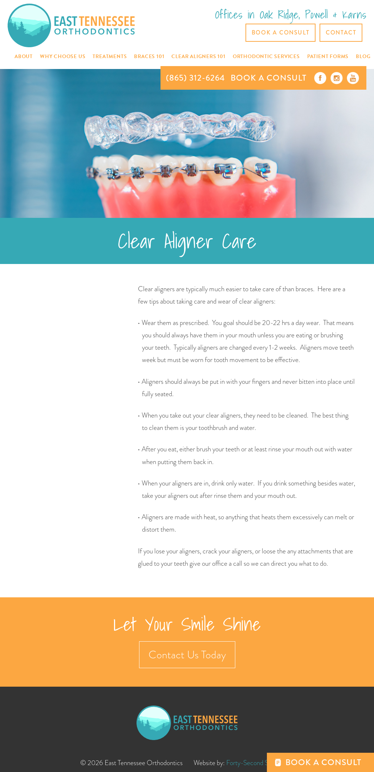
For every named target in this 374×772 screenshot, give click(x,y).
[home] (71, 25)
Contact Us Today (187, 655)
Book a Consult (280, 32)
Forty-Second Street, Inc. (260, 763)
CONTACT (341, 32)
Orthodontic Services (266, 56)
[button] (23, 56)
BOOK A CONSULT (268, 78)
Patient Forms (328, 56)
